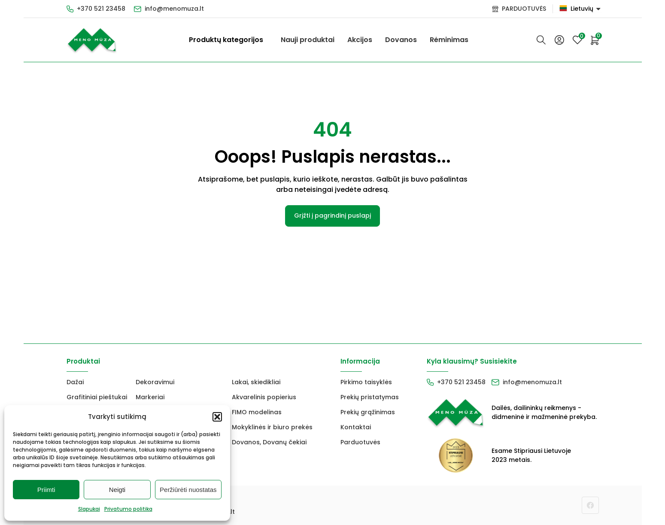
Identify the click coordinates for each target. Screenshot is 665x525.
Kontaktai (355, 427)
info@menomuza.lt (174, 8)
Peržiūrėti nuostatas (188, 489)
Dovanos (401, 40)
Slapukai (89, 509)
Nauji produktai (307, 40)
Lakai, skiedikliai (256, 382)
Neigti (117, 489)
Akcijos (359, 40)
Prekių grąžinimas (367, 412)
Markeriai (150, 397)
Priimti (46, 489)
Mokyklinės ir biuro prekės (272, 427)
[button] (217, 417)
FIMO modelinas (257, 412)
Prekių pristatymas (369, 397)
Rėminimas (449, 40)
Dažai (75, 382)
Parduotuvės (360, 442)
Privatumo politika (128, 509)
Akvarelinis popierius (264, 397)
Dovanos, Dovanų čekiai (269, 442)
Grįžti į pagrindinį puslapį (332, 215)
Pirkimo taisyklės (366, 382)
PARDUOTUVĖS (524, 8)
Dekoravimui (155, 382)
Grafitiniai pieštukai (97, 397)
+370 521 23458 (101, 8)
